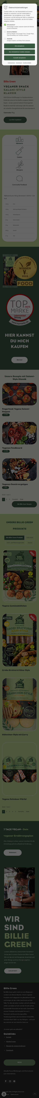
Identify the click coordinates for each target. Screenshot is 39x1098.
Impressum (19, 63)
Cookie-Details (27, 63)
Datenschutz (11, 63)
